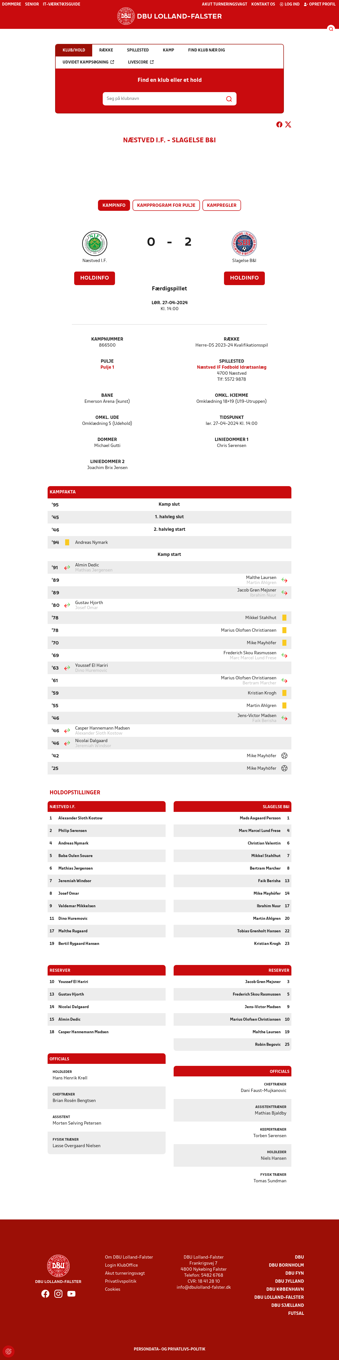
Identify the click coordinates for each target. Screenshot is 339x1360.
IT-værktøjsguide (61, 4)
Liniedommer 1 (232, 440)
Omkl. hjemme (231, 396)
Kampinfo (114, 206)
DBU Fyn (294, 1273)
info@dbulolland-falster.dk (204, 1287)
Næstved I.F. (94, 261)
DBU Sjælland (287, 1305)
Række (232, 339)
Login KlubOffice (121, 1265)
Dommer (107, 440)
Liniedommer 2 (107, 462)
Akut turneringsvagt (224, 4)
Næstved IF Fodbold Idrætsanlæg (232, 367)
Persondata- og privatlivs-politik (169, 1349)
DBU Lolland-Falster (279, 1297)
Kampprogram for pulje (166, 206)
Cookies (112, 1289)
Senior (32, 4)
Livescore (141, 62)
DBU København (285, 1289)
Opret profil (319, 4)
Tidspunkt (232, 418)
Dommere (11, 4)
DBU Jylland (289, 1281)
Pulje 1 (107, 367)
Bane (107, 396)
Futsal (296, 1313)
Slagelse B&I (244, 261)
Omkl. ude (107, 418)
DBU (299, 1257)
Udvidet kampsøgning (88, 62)
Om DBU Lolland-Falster (129, 1257)
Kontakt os (263, 4)
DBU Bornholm (286, 1265)
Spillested (231, 361)
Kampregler (222, 206)
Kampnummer (107, 339)
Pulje (107, 361)
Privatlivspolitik (120, 1281)
